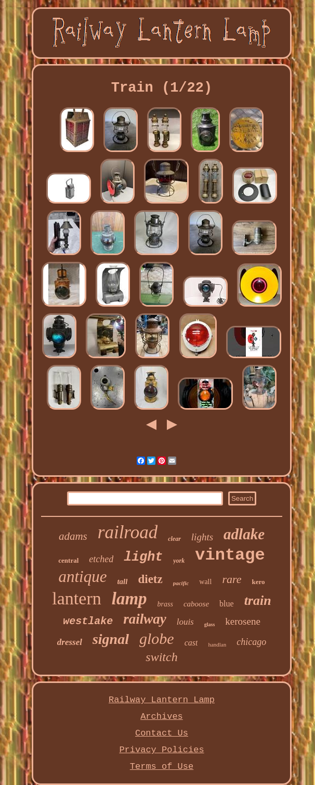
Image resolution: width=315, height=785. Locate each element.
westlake (88, 621)
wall (205, 582)
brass (165, 604)
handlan (217, 644)
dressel (69, 642)
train (257, 600)
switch (161, 657)
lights (202, 536)
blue (226, 603)
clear (174, 538)
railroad (128, 532)
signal (111, 639)
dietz (150, 579)
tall (122, 581)
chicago (251, 642)
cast (191, 642)
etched (101, 559)
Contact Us (161, 733)
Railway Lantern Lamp (162, 700)
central (68, 560)
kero (258, 582)
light (143, 557)
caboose (196, 604)
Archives (161, 716)
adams (73, 536)
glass (209, 624)
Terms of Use (161, 766)
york (179, 560)
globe (156, 638)
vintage (230, 555)
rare (231, 579)
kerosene (242, 621)
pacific (181, 583)
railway (144, 619)
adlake (244, 534)
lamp (129, 598)
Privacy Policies (161, 750)
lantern (76, 598)
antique (82, 576)
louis (185, 622)
